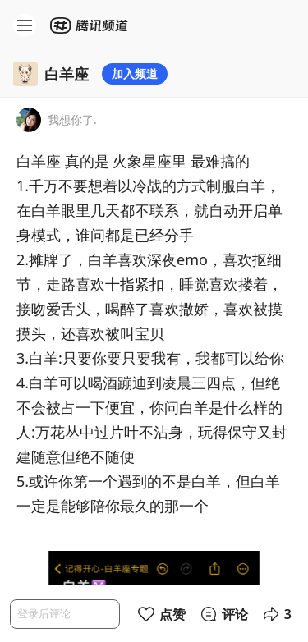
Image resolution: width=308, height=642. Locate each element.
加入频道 (135, 73)
